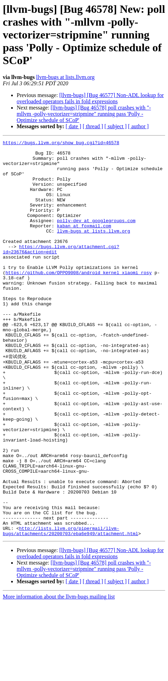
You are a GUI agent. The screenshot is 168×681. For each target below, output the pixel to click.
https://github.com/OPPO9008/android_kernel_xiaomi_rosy (79, 299)
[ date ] (73, 126)
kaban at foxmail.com (84, 243)
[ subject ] (115, 126)
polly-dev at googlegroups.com (96, 237)
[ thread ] (93, 126)
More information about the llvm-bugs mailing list (59, 675)
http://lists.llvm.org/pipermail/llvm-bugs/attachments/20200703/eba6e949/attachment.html (70, 608)
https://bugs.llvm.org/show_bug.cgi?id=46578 (61, 143)
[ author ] (138, 126)
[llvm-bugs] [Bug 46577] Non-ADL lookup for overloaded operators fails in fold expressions (90, 98)
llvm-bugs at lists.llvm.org (65, 77)
